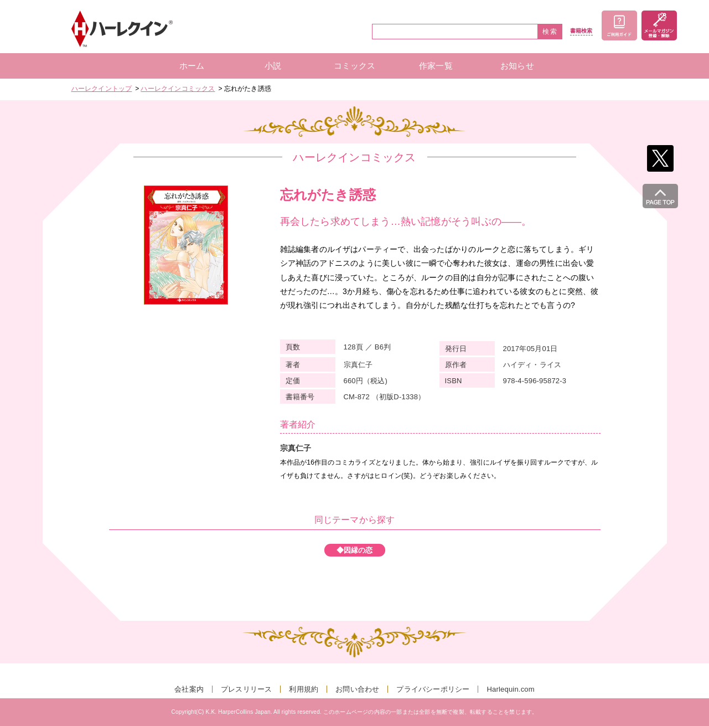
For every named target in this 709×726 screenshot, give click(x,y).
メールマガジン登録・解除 (659, 25)
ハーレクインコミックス (178, 88)
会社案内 (189, 689)
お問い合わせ (357, 689)
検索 (550, 31)
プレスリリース (246, 689)
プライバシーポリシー (432, 689)
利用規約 (303, 689)
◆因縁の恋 (355, 550)
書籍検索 (581, 31)
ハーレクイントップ (101, 88)
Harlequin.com (510, 689)
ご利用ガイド (619, 25)
